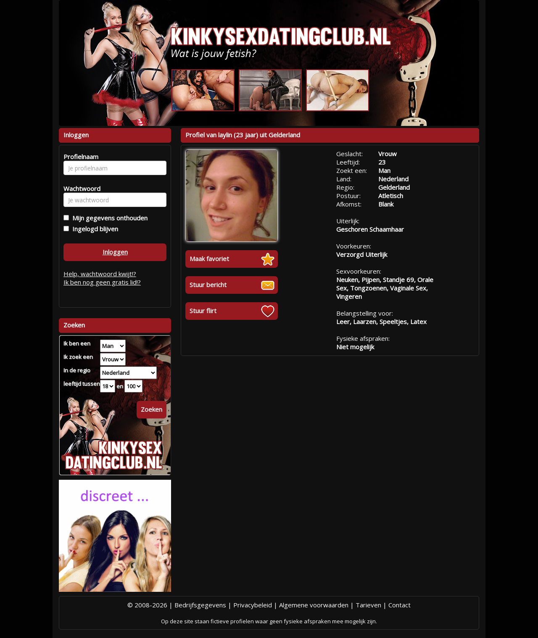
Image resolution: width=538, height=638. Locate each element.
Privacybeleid (252, 605)
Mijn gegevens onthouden (108, 218)
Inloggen (115, 252)
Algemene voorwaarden (313, 605)
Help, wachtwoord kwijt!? (99, 273)
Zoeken (151, 409)
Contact (399, 605)
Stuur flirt (203, 310)
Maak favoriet (209, 258)
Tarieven (368, 605)
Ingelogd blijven (93, 229)
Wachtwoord (79, 188)
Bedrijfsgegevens (200, 605)
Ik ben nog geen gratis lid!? (102, 282)
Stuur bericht (208, 284)
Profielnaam (79, 156)
